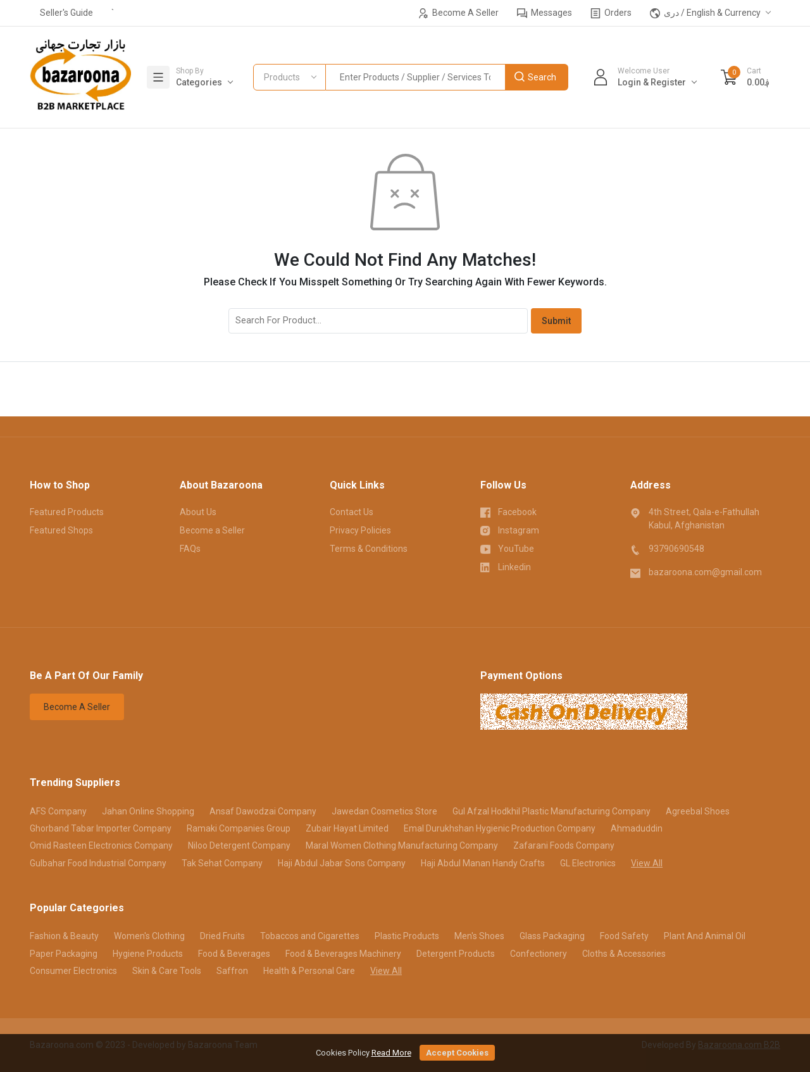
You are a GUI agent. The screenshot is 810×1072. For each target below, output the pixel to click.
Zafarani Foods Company (563, 845)
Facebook (508, 511)
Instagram (510, 529)
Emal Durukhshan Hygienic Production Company (499, 828)
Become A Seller (458, 13)
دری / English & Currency (705, 13)
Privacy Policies (360, 530)
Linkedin (506, 566)
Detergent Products (455, 954)
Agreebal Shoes (698, 811)
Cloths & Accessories (624, 954)
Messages (544, 13)
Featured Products (67, 512)
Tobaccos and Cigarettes (309, 936)
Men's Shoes (479, 936)
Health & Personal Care (309, 971)
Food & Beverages (234, 954)
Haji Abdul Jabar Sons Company (342, 863)
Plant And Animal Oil (704, 936)
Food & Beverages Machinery (343, 954)
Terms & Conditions (369, 549)
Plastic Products (407, 936)
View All (647, 863)
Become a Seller (212, 530)
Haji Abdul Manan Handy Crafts (483, 863)
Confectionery (538, 954)
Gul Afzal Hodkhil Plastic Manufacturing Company (551, 811)
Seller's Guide (66, 13)
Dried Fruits (222, 936)
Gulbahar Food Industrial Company (98, 863)
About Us (198, 512)
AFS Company (58, 811)
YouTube (507, 548)
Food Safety (624, 936)
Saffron (232, 971)
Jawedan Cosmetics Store (384, 811)
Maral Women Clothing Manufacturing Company (402, 845)
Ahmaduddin (637, 828)
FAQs (190, 549)
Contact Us (351, 512)
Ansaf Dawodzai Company (262, 811)
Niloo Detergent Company (239, 845)
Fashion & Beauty (64, 936)
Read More (391, 1052)
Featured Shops (61, 530)
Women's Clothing (149, 936)
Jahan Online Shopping (148, 811)
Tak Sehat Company (222, 863)
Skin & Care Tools (166, 971)
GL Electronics (588, 863)
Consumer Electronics (73, 971)
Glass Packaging (552, 936)
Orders (611, 13)
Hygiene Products (148, 954)
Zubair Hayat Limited (347, 828)
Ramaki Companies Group (238, 828)
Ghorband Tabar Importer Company (100, 828)
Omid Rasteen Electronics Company (101, 845)
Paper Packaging (63, 954)
